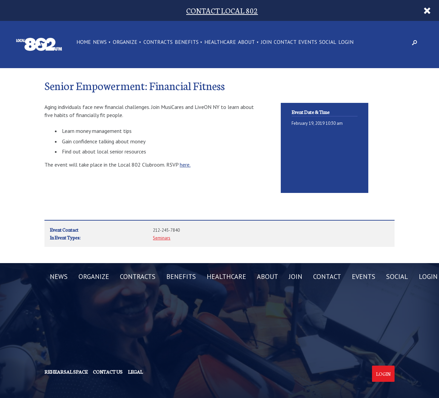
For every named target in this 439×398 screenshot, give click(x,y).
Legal (135, 371)
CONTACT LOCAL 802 (222, 10)
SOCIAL (327, 42)
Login (383, 373)
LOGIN (345, 42)
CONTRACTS (158, 42)
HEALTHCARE (220, 42)
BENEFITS (187, 42)
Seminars (161, 238)
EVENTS (307, 42)
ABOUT (246, 42)
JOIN (266, 42)
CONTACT (285, 42)
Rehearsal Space (66, 371)
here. (185, 164)
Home (83, 42)
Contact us (108, 371)
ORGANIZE (125, 42)
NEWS (100, 42)
